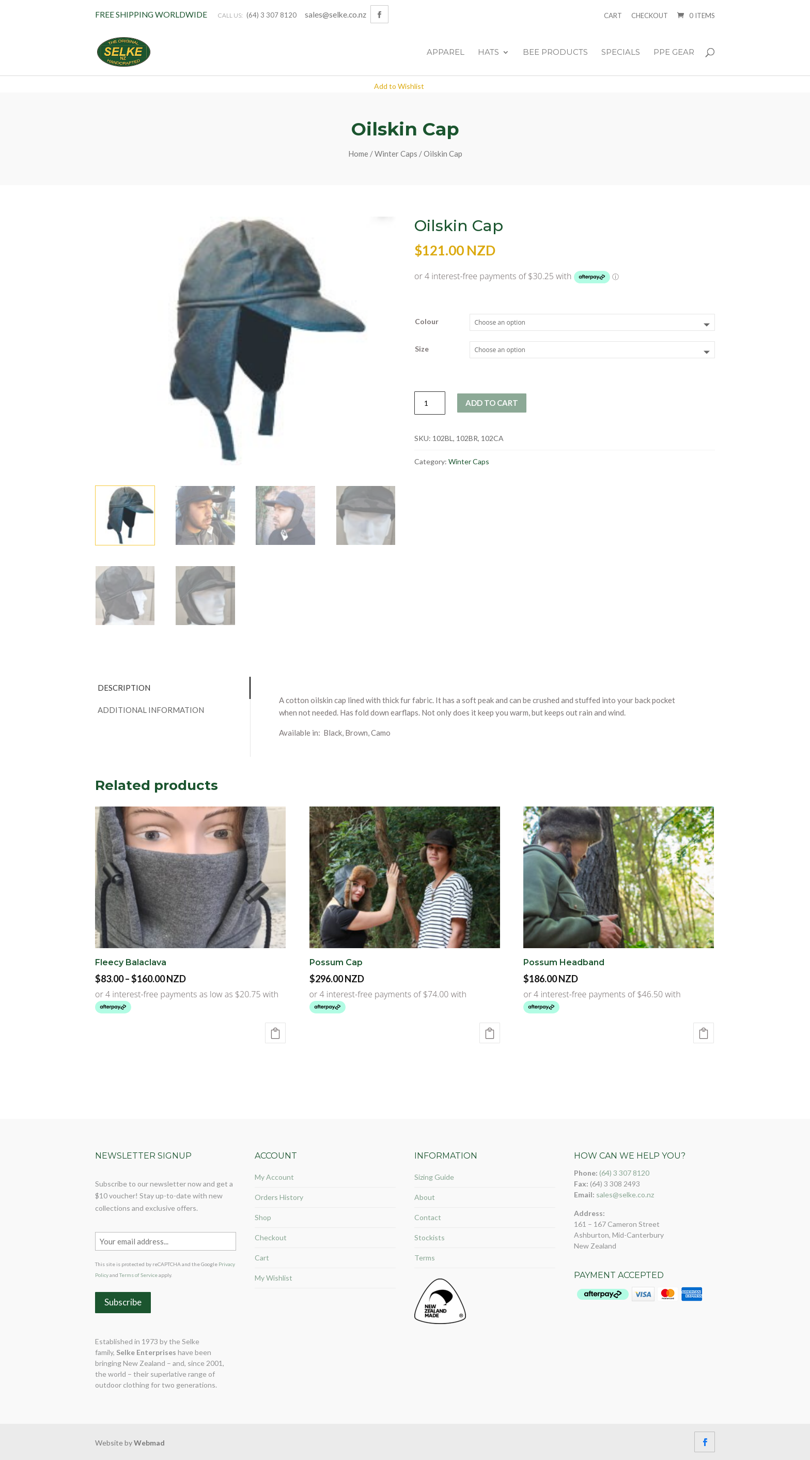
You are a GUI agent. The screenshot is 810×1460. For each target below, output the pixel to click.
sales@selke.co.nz (625, 1194)
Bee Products (555, 52)
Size (422, 348)
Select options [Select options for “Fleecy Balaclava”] (275, 1033)
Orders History (279, 1197)
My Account (274, 1177)
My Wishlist (273, 1277)
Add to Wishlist (399, 86)
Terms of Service (138, 1275)
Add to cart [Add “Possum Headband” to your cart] (703, 1033)
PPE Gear (673, 52)
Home (358, 153)
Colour (427, 321)
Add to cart (491, 402)
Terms (424, 1257)
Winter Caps (396, 153)
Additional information (151, 709)
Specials (620, 52)
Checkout (649, 15)
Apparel (445, 52)
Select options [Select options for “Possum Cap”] (489, 1033)
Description (124, 687)
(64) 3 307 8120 (271, 15)
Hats (488, 52)
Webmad (149, 1442)
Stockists (429, 1237)
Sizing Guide (434, 1177)
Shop (263, 1217)
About (424, 1197)
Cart (613, 15)
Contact (427, 1217)
